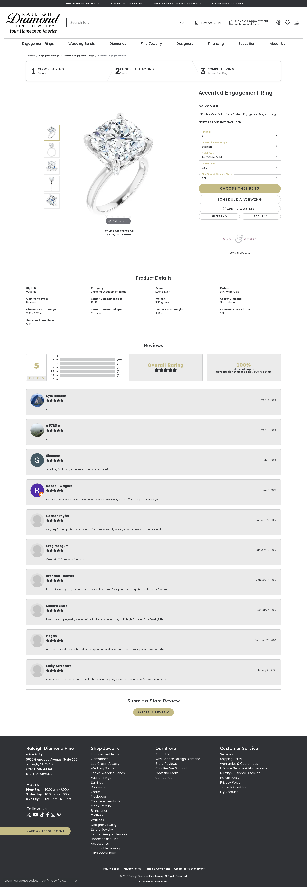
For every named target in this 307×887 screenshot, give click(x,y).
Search (42, 73)
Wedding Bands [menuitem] (102, 768)
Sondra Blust (56, 606)
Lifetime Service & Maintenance (244, 768)
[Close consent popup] (76, 881)
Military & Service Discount (240, 773)
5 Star (55, 357)
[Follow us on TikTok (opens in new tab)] (42, 815)
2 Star (54, 375)
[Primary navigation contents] (153, 43)
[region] (118, 167)
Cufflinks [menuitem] (97, 815)
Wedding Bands (81, 43)
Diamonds (117, 43)
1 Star (54, 379)
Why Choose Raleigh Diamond (177, 759)
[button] (278, 22)
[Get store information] (40, 773)
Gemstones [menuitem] (99, 759)
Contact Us (163, 778)
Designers (184, 43)
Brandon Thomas (60, 576)
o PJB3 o (53, 426)
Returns (261, 216)
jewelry (30, 55)
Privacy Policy (230, 782)
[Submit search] (183, 22)
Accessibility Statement (189, 868)
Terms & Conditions (234, 787)
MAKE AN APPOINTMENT (45, 831)
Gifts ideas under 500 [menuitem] (107, 853)
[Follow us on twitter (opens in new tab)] (28, 815)
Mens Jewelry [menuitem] (101, 806)
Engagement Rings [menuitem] (105, 754)
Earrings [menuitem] (97, 782)
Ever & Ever (162, 291)
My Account (229, 792)
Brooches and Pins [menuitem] (104, 839)
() (119, 359)
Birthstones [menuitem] (99, 811)
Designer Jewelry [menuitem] (103, 825)
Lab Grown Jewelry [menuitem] (105, 764)
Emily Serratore (58, 666)
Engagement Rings (38, 43)
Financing (216, 43)
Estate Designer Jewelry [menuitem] (109, 834)
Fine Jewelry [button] (151, 43)
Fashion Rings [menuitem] (101, 778)
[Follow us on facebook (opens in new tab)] (47, 815)
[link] (81, 3)
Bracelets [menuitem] (98, 787)
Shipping (219, 216)
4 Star (55, 365)
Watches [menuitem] (97, 820)
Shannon (53, 456)
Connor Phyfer (57, 516)
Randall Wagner (59, 486)
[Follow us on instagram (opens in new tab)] (53, 815)
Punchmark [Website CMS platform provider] (161, 881)
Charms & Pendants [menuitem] (105, 801)
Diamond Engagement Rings (78, 55)
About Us (277, 43)
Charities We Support (171, 768)
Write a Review (153, 712)
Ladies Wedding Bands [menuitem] (108, 773)
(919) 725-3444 (119, 234)
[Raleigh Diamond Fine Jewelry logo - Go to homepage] (33, 22)
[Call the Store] (39, 769)
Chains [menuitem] (96, 792)
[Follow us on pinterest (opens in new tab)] (59, 815)
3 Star (54, 371)
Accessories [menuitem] (100, 843)
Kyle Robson (56, 396)
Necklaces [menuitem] (99, 796)
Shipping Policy (231, 759)
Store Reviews (166, 764)
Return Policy (229, 778)
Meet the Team (166, 773)
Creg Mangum (57, 546)
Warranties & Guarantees (239, 764)
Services (226, 754)
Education (246, 43)
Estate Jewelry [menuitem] (102, 829)
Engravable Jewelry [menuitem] (105, 848)
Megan (51, 636)
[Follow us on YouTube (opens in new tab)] (35, 815)
